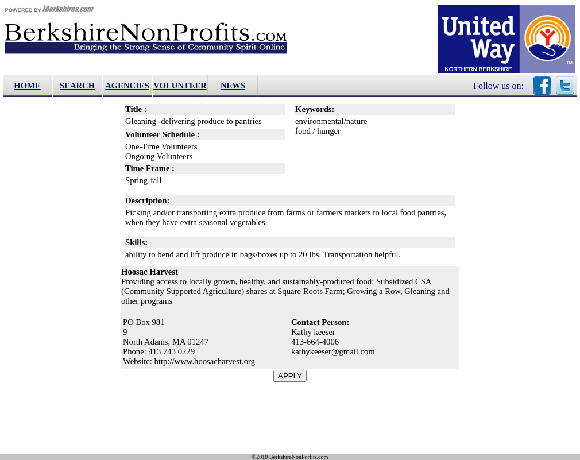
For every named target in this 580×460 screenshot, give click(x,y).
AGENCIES (127, 85)
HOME (27, 85)
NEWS (233, 85)
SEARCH (77, 85)
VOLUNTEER (180, 85)
